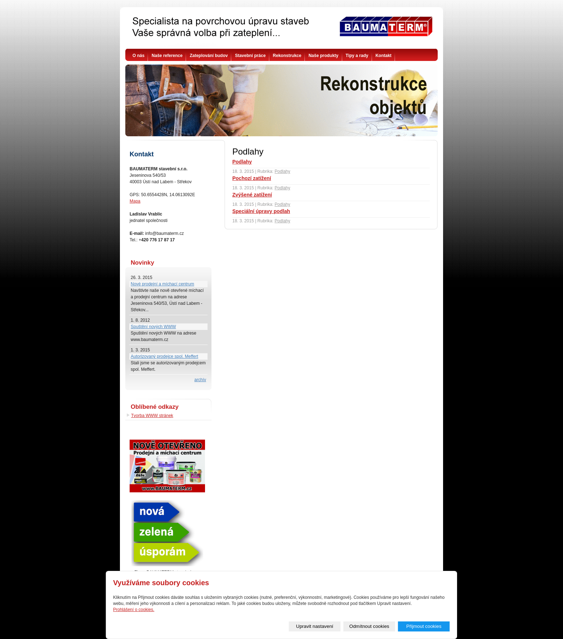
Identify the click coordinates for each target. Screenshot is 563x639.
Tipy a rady (357, 55)
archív (200, 379)
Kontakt (384, 55)
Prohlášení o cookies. (133, 609)
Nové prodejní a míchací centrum (162, 284)
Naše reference (167, 55)
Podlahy (242, 162)
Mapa (135, 201)
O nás (138, 55)
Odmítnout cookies (369, 626)
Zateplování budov (209, 55)
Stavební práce (250, 55)
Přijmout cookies (424, 626)
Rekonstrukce (287, 55)
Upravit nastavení (315, 626)
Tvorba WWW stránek (152, 415)
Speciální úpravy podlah (261, 211)
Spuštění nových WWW (153, 326)
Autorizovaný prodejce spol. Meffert (164, 356)
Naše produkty (323, 55)
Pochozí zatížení (251, 178)
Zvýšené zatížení (252, 195)
